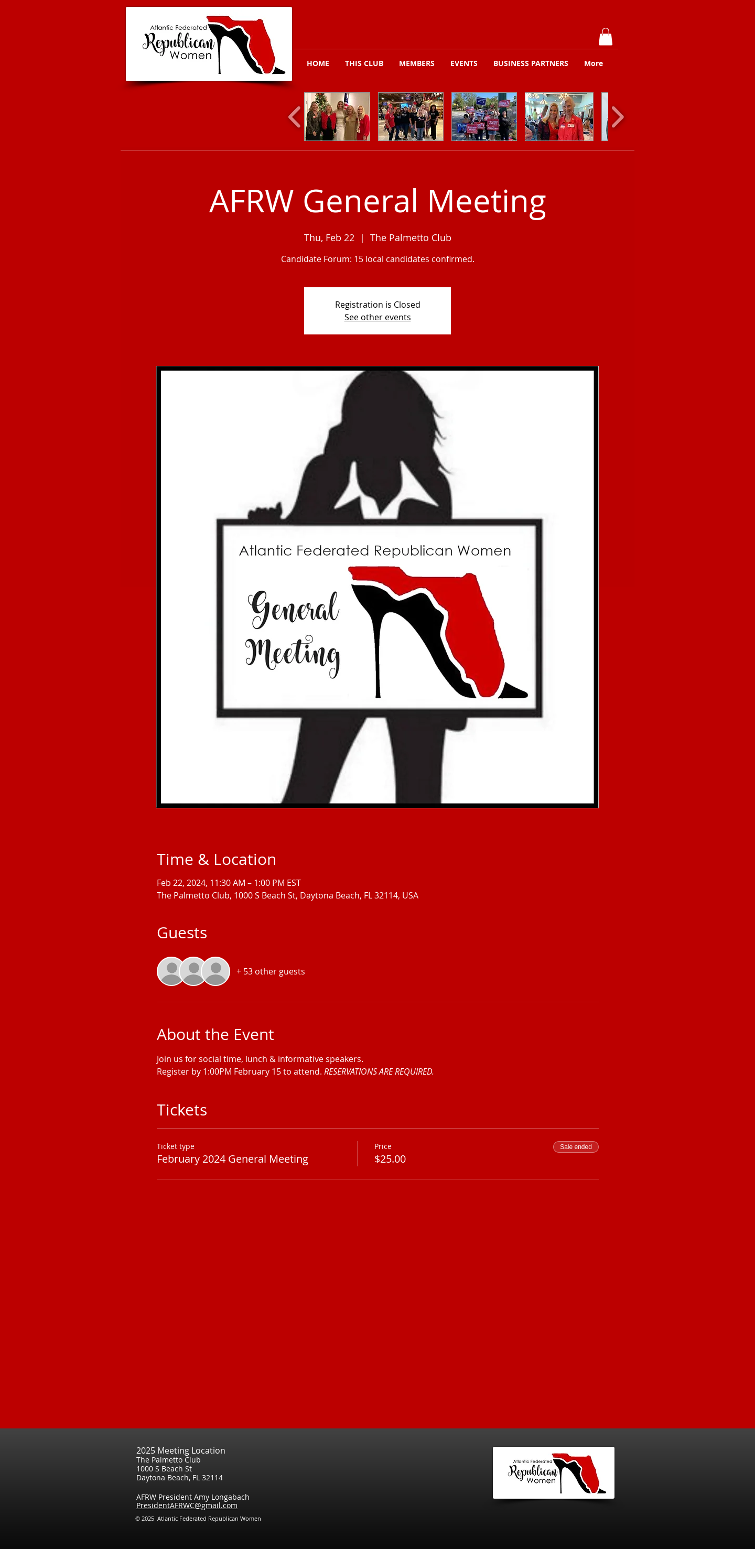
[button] (605, 36)
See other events (377, 317)
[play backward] (295, 117)
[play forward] (617, 117)
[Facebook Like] (607, 1521)
